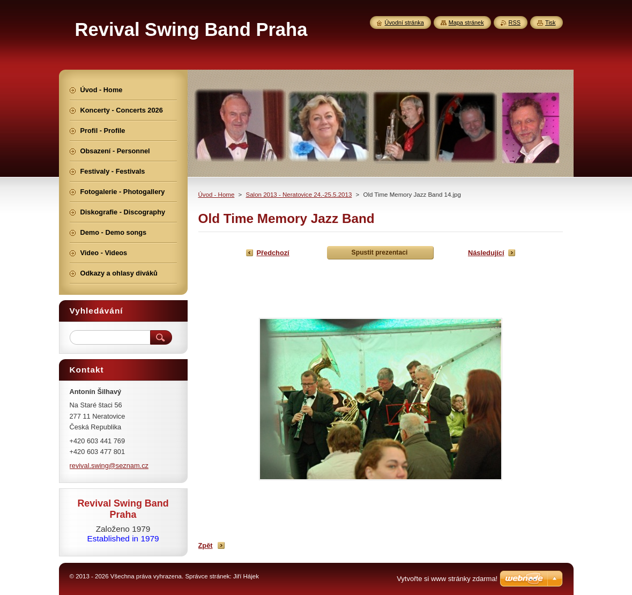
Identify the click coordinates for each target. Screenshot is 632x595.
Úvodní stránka (404, 22)
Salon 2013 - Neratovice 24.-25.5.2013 (299, 194)
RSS (515, 22)
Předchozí (273, 253)
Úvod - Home (216, 194)
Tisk (550, 22)
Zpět (205, 545)
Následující (486, 253)
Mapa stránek (466, 22)
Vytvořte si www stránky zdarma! (447, 579)
